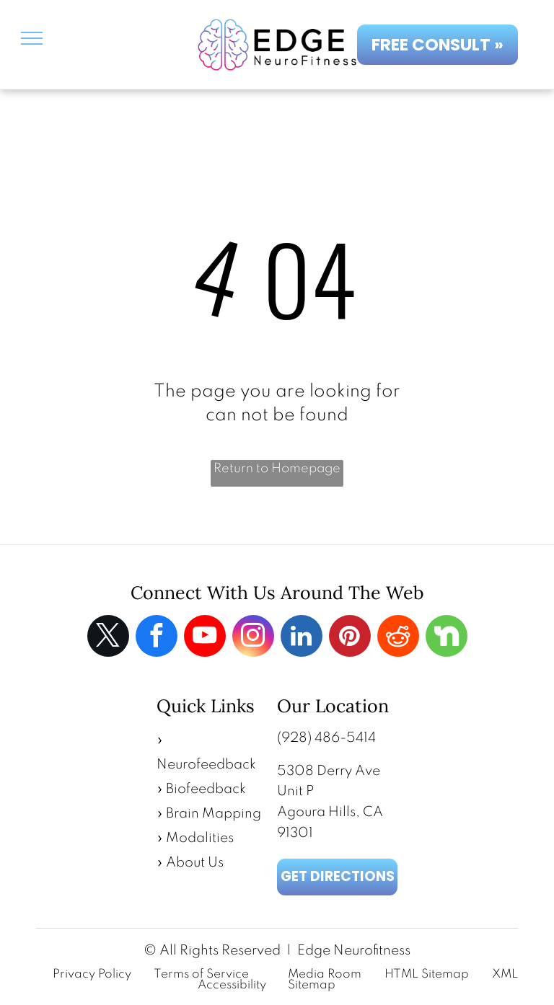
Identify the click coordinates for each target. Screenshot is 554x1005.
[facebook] (156, 637)
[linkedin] (301, 637)
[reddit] (398, 637)
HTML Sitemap (426, 974)
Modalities (200, 838)
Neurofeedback (206, 764)
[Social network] (446, 637)
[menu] (31, 38)
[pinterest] (350, 637)
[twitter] (108, 637)
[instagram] (253, 637)
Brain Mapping (213, 813)
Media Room (324, 974)
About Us (195, 862)
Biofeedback (206, 789)
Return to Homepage (277, 468)
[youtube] (205, 637)
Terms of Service (201, 974)
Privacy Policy (92, 974)
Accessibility (232, 985)
